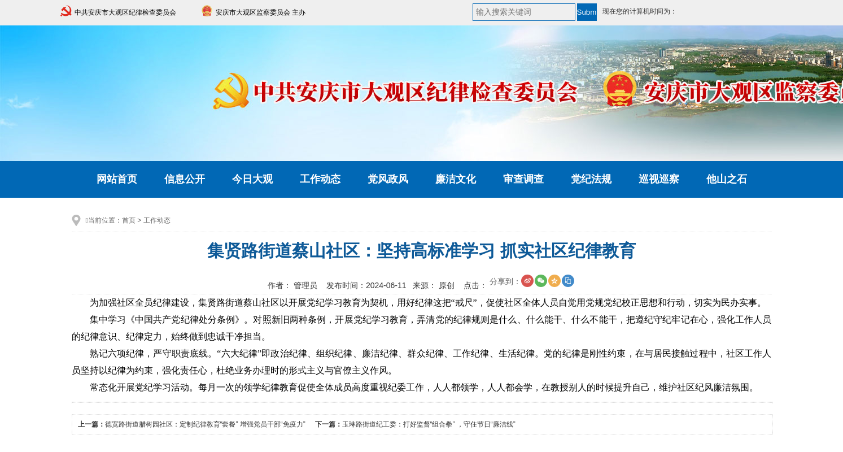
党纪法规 (591, 179)
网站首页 (117, 179)
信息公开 (184, 179)
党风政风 (388, 179)
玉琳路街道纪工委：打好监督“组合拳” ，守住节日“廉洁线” (429, 424)
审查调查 (523, 179)
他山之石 (726, 179)
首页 (129, 220)
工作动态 (320, 179)
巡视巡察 (659, 179)
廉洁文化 (455, 179)
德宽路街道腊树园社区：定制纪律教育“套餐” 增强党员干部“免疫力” (205, 424)
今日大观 (252, 179)
